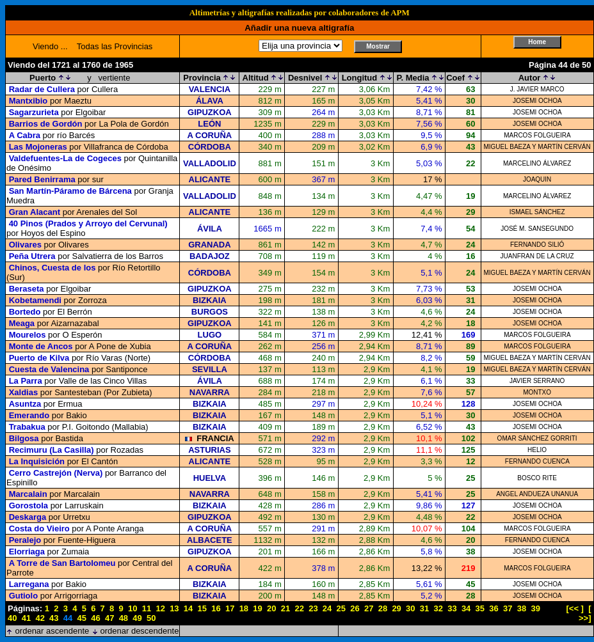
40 (12, 618)
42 (39, 618)
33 (451, 608)
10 (132, 608)
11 (146, 608)
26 (354, 608)
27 (368, 608)
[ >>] (585, 613)
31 (424, 608)
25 (341, 608)
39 (535, 608)
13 (174, 608)
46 (95, 618)
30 (410, 608)
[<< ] (575, 608)
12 (160, 608)
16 (215, 608)
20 (271, 608)
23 (313, 608)
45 (81, 618)
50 (151, 618)
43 (53, 618)
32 (437, 608)
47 (109, 618)
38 (521, 608)
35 (480, 608)
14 (188, 608)
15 (202, 608)
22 (298, 608)
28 (382, 608)
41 (26, 618)
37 (507, 608)
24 (327, 608)
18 (243, 608)
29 (396, 608)
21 (285, 608)
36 (493, 608)
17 (229, 608)
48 (123, 618)
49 (136, 618)
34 (466, 608)
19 (257, 608)
